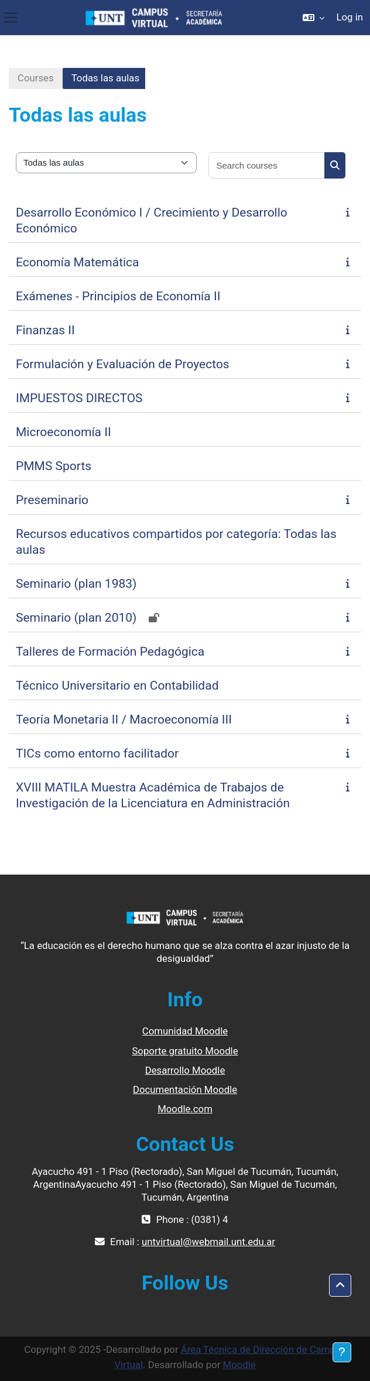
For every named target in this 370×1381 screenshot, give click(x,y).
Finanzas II (45, 330)
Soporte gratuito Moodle (185, 1051)
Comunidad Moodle (185, 1031)
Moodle (238, 1364)
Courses (36, 78)
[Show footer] (342, 1352)
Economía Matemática (77, 262)
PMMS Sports (53, 466)
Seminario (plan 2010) (76, 618)
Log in (349, 17)
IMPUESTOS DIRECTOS (79, 398)
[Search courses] (267, 165)
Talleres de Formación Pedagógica (110, 652)
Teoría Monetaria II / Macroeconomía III (124, 719)
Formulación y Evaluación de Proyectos (122, 364)
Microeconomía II (63, 432)
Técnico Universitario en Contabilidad (117, 685)
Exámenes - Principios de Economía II (118, 296)
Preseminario (52, 500)
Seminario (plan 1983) (76, 584)
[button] (313, 17)
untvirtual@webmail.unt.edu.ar (208, 1242)
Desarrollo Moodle (185, 1070)
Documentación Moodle (185, 1089)
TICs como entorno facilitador (97, 753)
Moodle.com (185, 1109)
